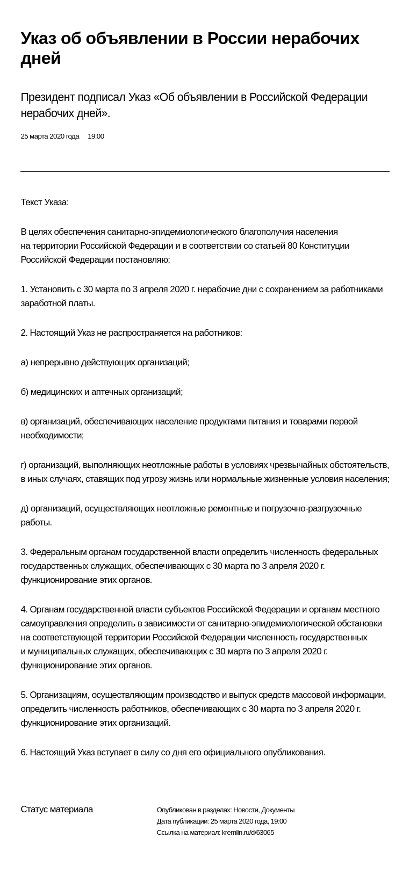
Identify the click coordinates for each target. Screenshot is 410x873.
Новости (245, 810)
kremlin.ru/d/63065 (248, 832)
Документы (277, 810)
